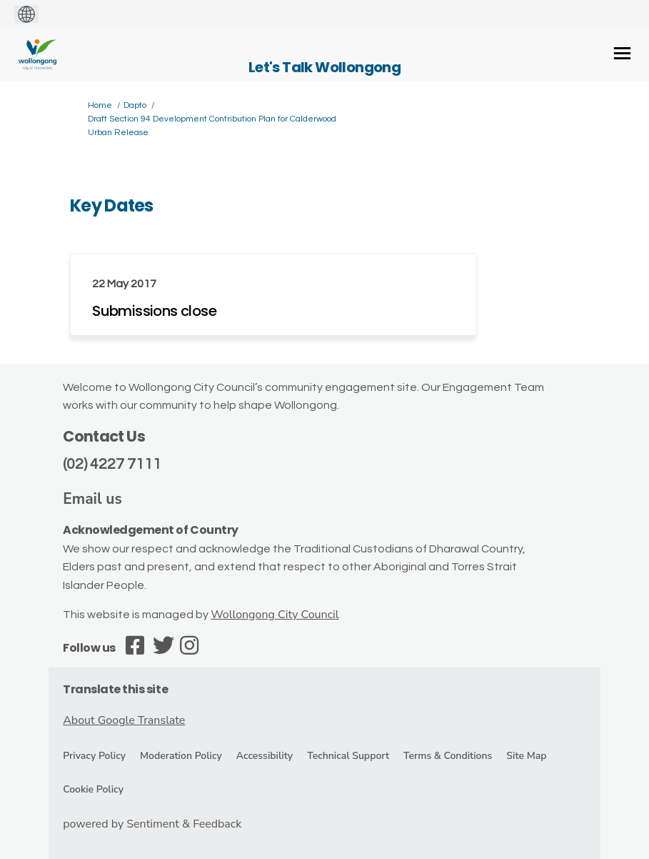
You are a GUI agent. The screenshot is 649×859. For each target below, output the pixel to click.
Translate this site (115, 689)
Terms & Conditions (447, 756)
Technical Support (348, 756)
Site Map (526, 756)
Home (100, 105)
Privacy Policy (94, 756)
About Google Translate (124, 720)
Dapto (135, 105)
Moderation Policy (181, 756)
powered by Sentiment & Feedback (152, 824)
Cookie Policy (93, 789)
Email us (92, 499)
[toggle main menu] (622, 53)
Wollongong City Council (274, 614)
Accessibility (264, 756)
